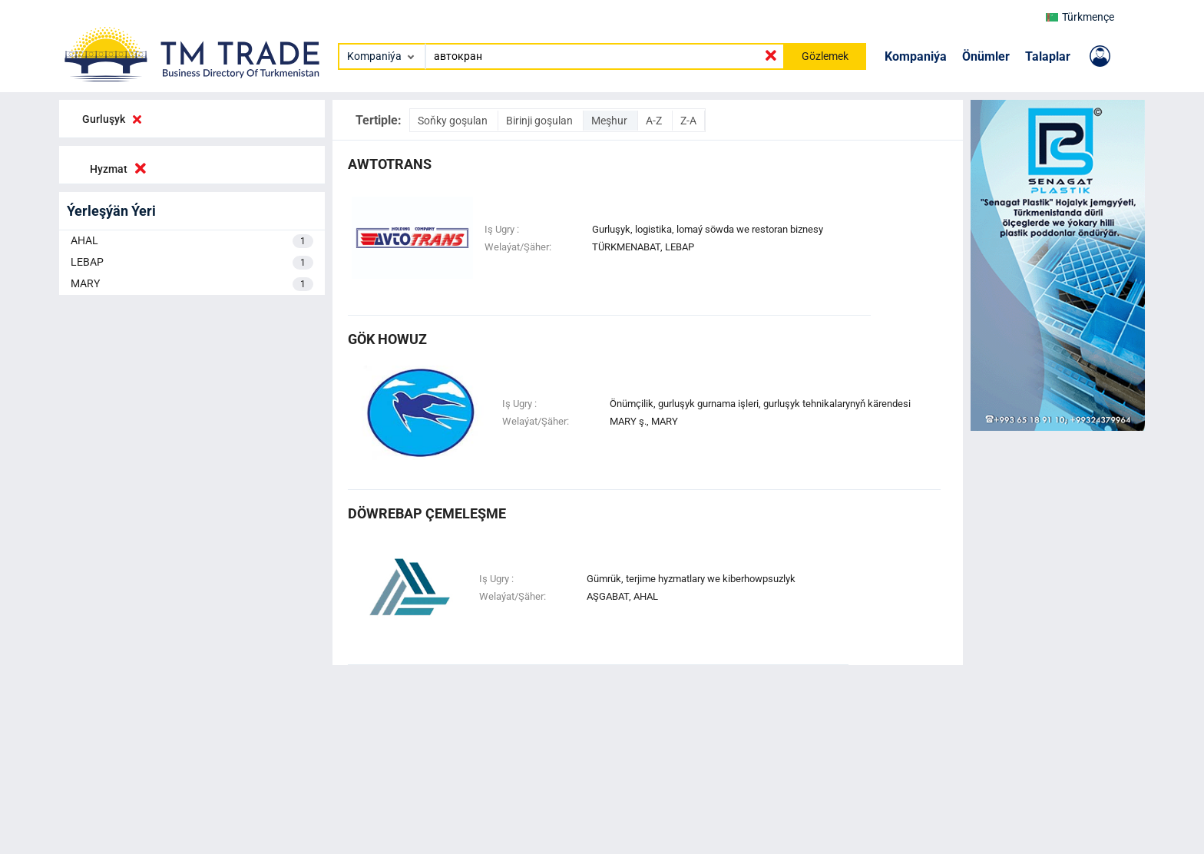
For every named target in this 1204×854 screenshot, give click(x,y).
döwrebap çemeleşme (427, 513)
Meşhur (610, 120)
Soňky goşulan (454, 120)
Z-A (688, 120)
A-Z (655, 120)
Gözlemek (825, 56)
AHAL (192, 241)
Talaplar (1047, 56)
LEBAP (192, 263)
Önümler (986, 56)
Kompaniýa (916, 56)
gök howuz (387, 339)
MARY (192, 284)
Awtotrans (390, 164)
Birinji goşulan (540, 120)
